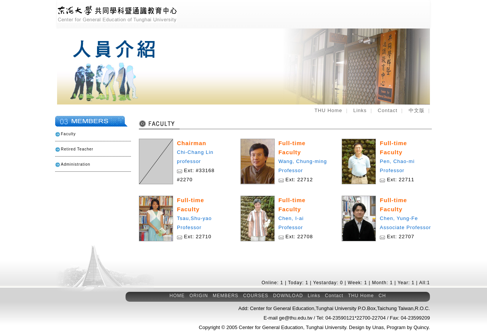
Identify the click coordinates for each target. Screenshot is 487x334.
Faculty (68, 134)
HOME (177, 295)
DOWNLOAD (288, 295)
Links (359, 110)
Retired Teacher (77, 149)
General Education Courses (89, 208)
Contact (388, 110)
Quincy (421, 327)
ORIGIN (198, 295)
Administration (75, 164)
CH (382, 295)
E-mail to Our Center (89, 231)
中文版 (417, 110)
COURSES (255, 295)
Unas (378, 327)
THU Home (328, 110)
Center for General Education (271, 327)
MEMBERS (226, 295)
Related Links (89, 186)
